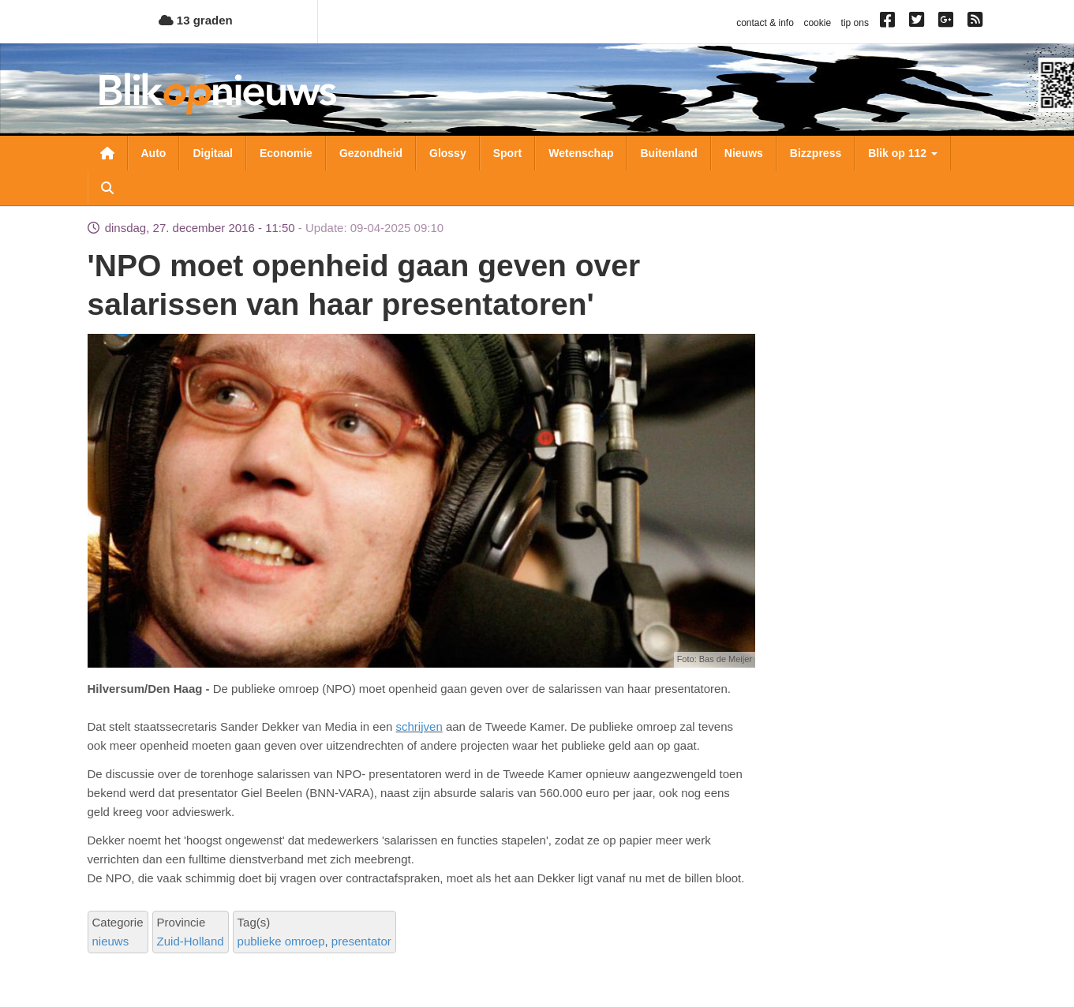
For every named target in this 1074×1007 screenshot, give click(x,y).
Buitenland (668, 153)
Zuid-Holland (190, 941)
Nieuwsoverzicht (107, 153)
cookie (817, 22)
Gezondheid (370, 153)
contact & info (765, 22)
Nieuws (743, 153)
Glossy (447, 153)
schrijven (419, 726)
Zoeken (107, 187)
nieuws (110, 941)
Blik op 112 (902, 153)
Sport (507, 153)
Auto (154, 153)
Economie (286, 153)
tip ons (855, 22)
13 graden (196, 20)
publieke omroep (281, 941)
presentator (361, 941)
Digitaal (213, 153)
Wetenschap (580, 153)
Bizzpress (815, 153)
